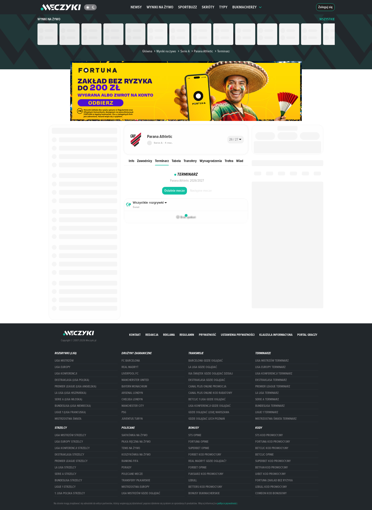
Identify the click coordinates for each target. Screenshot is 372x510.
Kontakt (135, 334)
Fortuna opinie (198, 442)
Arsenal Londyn (132, 393)
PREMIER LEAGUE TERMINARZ (272, 386)
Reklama (169, 334)
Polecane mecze (132, 474)
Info (131, 160)
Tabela (176, 160)
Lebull (192, 480)
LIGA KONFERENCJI (66, 373)
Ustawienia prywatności (238, 334)
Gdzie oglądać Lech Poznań (206, 419)
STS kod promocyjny (269, 435)
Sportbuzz (187, 7)
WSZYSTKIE (327, 19)
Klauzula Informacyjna (275, 334)
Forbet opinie (197, 467)
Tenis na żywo (131, 448)
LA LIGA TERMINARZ (267, 393)
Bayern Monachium (134, 386)
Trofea (229, 160)
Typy (223, 7)
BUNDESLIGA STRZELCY (68, 480)
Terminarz (162, 160)
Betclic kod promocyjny (271, 448)
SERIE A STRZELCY (65, 474)
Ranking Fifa (130, 461)
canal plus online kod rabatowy (210, 393)
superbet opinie (198, 448)
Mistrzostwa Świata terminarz (276, 419)
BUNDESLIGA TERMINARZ (270, 406)
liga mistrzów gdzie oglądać (141, 493)
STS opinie (194, 435)
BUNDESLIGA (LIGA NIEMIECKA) (73, 406)
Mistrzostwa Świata (68, 419)
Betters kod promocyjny (205, 487)
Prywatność (207, 334)
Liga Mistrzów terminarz (272, 361)
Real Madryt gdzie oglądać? (207, 461)
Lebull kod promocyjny (271, 487)
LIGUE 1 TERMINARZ (266, 412)
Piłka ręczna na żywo (136, 442)
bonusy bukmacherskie (204, 493)
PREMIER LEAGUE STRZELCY (71, 461)
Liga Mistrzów (64, 361)
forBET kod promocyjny (204, 454)
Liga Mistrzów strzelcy (70, 435)
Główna (147, 51)
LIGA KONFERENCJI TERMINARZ (273, 373)
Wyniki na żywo (160, 7)
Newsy (136, 7)
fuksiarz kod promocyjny (205, 474)
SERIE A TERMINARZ (267, 399)
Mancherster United (135, 380)
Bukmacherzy (247, 7)
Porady (127, 467)
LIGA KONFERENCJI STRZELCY (72, 448)
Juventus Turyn (132, 419)
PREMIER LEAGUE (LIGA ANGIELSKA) (75, 386)
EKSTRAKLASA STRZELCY (69, 454)
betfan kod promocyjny (271, 467)
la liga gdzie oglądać (202, 367)
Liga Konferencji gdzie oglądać (209, 406)
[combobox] (235, 139)
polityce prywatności (227, 503)
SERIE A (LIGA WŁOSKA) (68, 399)
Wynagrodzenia (211, 160)
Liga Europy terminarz (270, 367)
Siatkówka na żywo (135, 435)
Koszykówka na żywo (136, 454)
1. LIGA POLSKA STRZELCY (70, 493)
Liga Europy (62, 367)
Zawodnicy (144, 160)
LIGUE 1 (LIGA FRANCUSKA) (70, 412)
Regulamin (187, 334)
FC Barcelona (131, 361)
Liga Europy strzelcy (69, 442)
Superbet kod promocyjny (273, 461)
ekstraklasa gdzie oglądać (206, 380)
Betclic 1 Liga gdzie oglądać (207, 399)
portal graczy (307, 334)
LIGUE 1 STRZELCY (65, 487)
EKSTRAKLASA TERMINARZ (271, 380)
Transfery (190, 160)
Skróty (208, 7)
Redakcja (151, 334)
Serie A (183, 51)
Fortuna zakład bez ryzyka (274, 480)
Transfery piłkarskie (136, 480)
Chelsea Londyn (132, 399)
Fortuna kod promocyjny (272, 442)
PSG (124, 412)
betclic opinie (264, 454)
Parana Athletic (202, 51)
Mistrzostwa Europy (135, 487)
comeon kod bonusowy (271, 493)
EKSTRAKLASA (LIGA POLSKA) (72, 380)
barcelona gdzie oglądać (205, 361)
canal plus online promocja (207, 386)
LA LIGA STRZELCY (65, 467)
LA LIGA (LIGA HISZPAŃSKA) (70, 393)
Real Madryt (130, 367)
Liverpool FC (130, 373)
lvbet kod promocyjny (270, 474)
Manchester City (133, 406)
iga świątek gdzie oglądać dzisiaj (210, 373)
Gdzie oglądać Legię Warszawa (208, 412)
